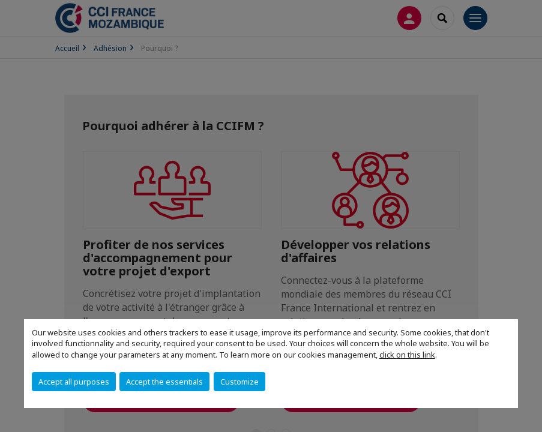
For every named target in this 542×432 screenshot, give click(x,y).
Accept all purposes (73, 381)
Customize (239, 381)
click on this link (407, 354)
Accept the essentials (164, 381)
